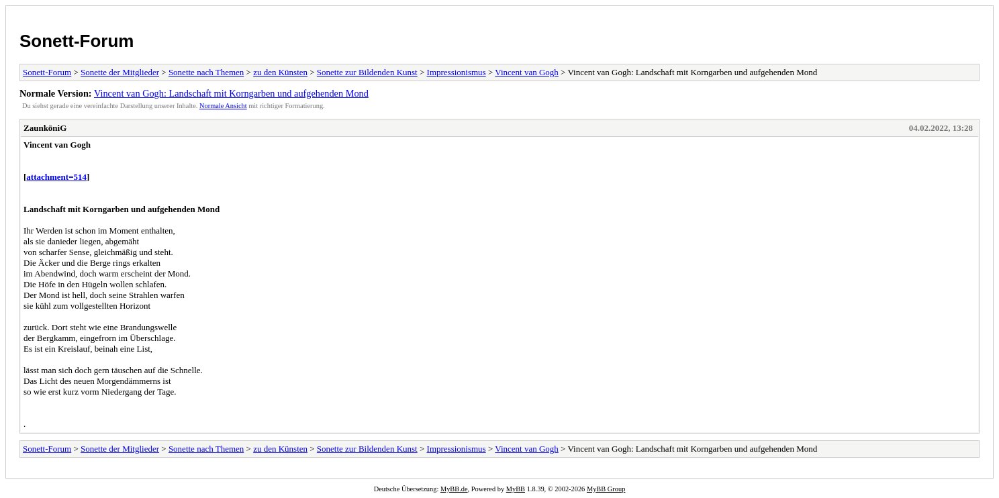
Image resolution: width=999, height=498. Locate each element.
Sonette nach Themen (206, 72)
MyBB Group (606, 489)
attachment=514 (56, 177)
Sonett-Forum (76, 41)
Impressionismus (456, 72)
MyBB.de (454, 489)
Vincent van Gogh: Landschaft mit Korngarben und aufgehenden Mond (231, 93)
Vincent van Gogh (527, 72)
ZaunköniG (44, 128)
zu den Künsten (280, 72)
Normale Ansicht (223, 105)
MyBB (515, 489)
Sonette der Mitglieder (120, 72)
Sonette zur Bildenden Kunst (367, 72)
